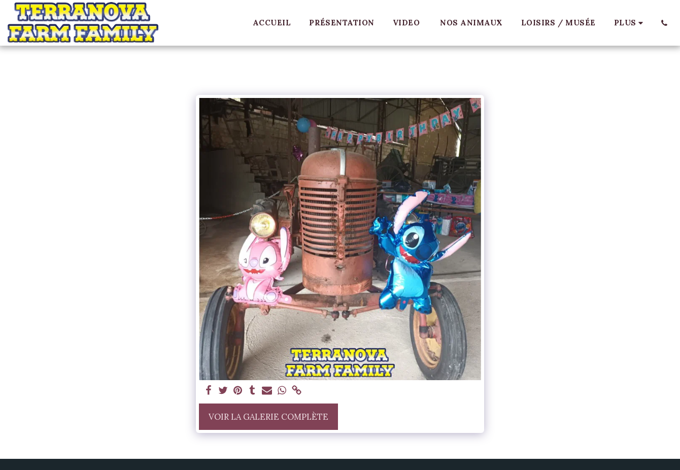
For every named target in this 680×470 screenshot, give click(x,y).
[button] (664, 23)
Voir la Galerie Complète (268, 416)
